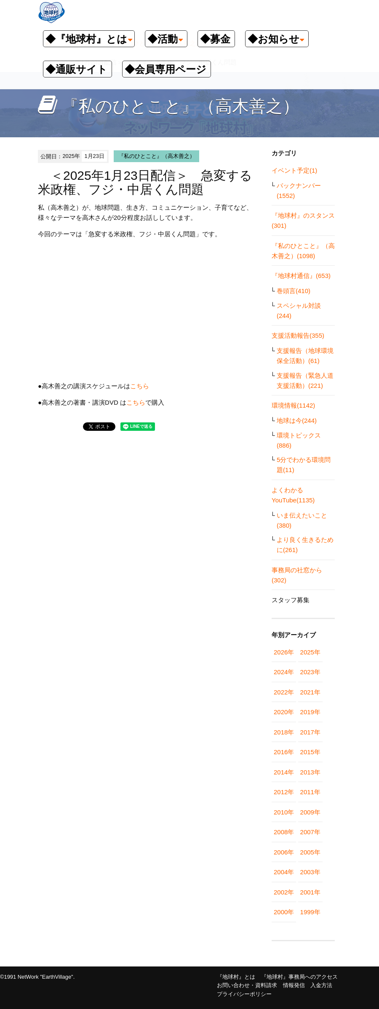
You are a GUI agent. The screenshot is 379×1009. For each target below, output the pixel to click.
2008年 (284, 831)
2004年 (284, 872)
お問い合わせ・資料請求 (247, 985)
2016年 (284, 751)
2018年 (284, 732)
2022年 (284, 692)
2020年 (284, 711)
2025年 (310, 652)
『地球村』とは (236, 977)
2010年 (284, 812)
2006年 (284, 852)
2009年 (310, 812)
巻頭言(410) (293, 290)
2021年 (310, 692)
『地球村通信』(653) (301, 275)
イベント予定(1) (294, 170)
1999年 (310, 912)
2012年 (284, 791)
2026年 (284, 652)
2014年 (284, 772)
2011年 (310, 791)
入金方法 (321, 985)
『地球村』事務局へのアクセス (299, 977)
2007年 (310, 831)
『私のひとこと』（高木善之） (156, 156)
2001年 (310, 892)
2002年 (284, 892)
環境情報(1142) (293, 405)
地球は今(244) (297, 420)
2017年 (310, 732)
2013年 (310, 772)
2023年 (310, 671)
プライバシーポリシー (244, 994)
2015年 (310, 751)
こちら (139, 386)
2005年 (310, 852)
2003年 (310, 872)
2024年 (284, 671)
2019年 (310, 711)
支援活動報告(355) (298, 335)
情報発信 (294, 985)
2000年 (284, 912)
